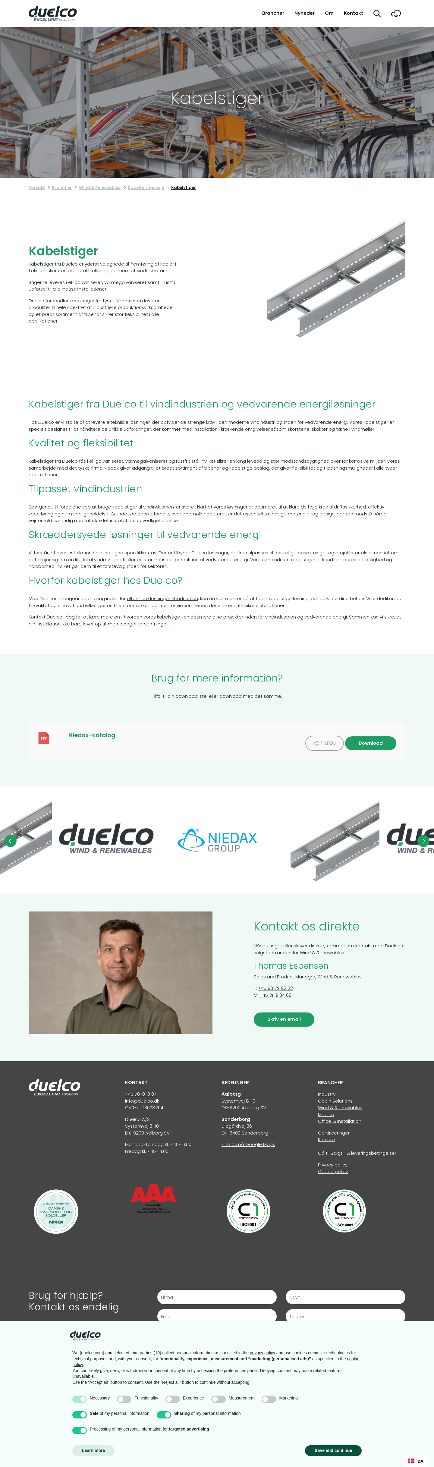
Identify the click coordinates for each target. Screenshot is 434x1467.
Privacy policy (333, 1161)
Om (329, 13)
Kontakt (353, 13)
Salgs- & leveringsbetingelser (363, 1149)
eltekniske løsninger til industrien (162, 598)
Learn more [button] (93, 1450)
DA (415, 1461)
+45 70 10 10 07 (140, 1090)
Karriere (326, 1135)
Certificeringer (334, 1129)
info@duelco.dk (142, 1097)
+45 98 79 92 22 (275, 984)
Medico (326, 1110)
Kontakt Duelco (45, 617)
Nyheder (304, 13)
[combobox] (416, 1461)
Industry (326, 1090)
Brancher (273, 13)
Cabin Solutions (335, 1097)
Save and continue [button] (333, 1450)
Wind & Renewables (340, 1103)
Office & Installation (339, 1117)
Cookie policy (333, 1167)
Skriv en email (284, 1015)
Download (371, 739)
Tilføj (324, 739)
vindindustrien (158, 507)
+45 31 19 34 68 (275, 991)
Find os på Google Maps (248, 1140)
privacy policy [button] (262, 1352)
